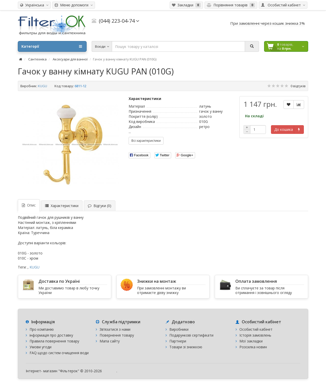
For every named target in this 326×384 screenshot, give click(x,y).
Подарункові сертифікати (191, 335)
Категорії (51, 46)
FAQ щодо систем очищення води (59, 352)
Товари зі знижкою (185, 346)
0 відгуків (298, 86)
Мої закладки (251, 341)
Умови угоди (40, 346)
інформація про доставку (51, 335)
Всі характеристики (146, 140)
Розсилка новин (253, 346)
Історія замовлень (255, 335)
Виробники (178, 329)
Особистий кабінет (256, 329)
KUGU (42, 86)
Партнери (177, 341)
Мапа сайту (110, 341)
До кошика (283, 129)
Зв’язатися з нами (115, 329)
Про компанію (42, 329)
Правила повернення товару (54, 341)
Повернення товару (117, 335)
